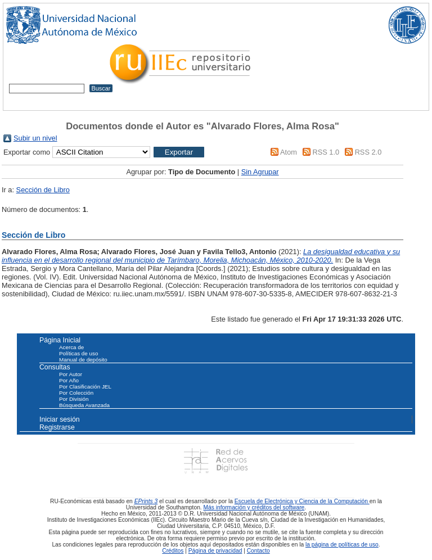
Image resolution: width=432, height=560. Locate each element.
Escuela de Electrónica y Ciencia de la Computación (302, 501)
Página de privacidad (215, 551)
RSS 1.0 (325, 152)
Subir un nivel (35, 138)
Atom (288, 152)
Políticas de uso (78, 353)
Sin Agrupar (260, 172)
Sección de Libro (43, 190)
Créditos (172, 551)
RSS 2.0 (368, 152)
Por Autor (70, 374)
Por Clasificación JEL (85, 386)
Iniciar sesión (59, 419)
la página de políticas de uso (342, 544)
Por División (73, 399)
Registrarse (57, 427)
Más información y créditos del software (254, 507)
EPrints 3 (146, 501)
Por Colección (76, 393)
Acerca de (71, 347)
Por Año (69, 380)
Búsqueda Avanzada (84, 405)
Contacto (258, 551)
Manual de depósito (83, 359)
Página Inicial (59, 340)
